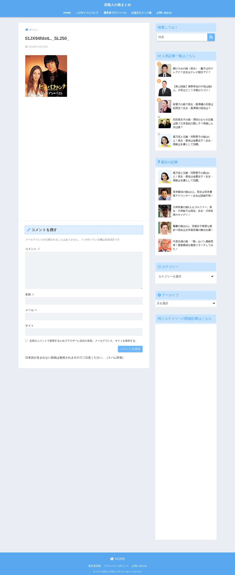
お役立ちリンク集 (141, 12)
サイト (29, 325)
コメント (32, 249)
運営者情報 (94, 566)
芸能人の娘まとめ (117, 4)
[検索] (211, 37)
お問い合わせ (164, 12)
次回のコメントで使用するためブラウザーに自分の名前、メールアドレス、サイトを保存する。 (83, 340)
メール (31, 310)
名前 (30, 294)
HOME (67, 12)
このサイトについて (87, 12)
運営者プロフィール (115, 12)
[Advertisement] (84, 124)
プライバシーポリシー (116, 566)
